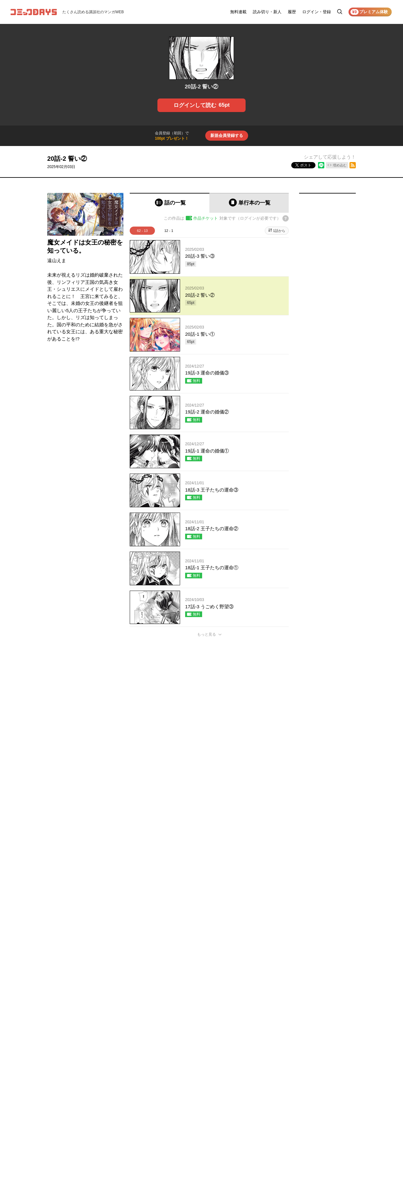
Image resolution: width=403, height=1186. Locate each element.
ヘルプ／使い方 (292, 1098)
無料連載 (238, 11)
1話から (279, 231)
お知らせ (286, 1089)
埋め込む (340, 165)
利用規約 (325, 1089)
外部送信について (333, 1107)
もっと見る (206, 634)
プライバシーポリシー (337, 1098)
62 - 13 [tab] (142, 231)
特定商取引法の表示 (335, 1116)
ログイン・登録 (316, 11)
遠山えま (56, 260)
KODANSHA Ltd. (126, 1164)
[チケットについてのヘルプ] (285, 218)
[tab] (169, 203)
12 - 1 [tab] (168, 231)
